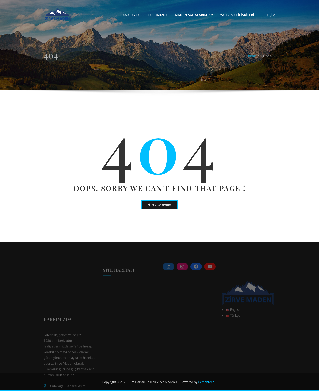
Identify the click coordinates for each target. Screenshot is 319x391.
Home (251, 62)
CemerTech (206, 382)
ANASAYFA (131, 15)
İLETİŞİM (268, 15)
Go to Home (159, 204)
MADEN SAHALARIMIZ (194, 15)
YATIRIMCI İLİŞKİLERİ (237, 15)
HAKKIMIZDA (157, 15)
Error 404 (268, 62)
